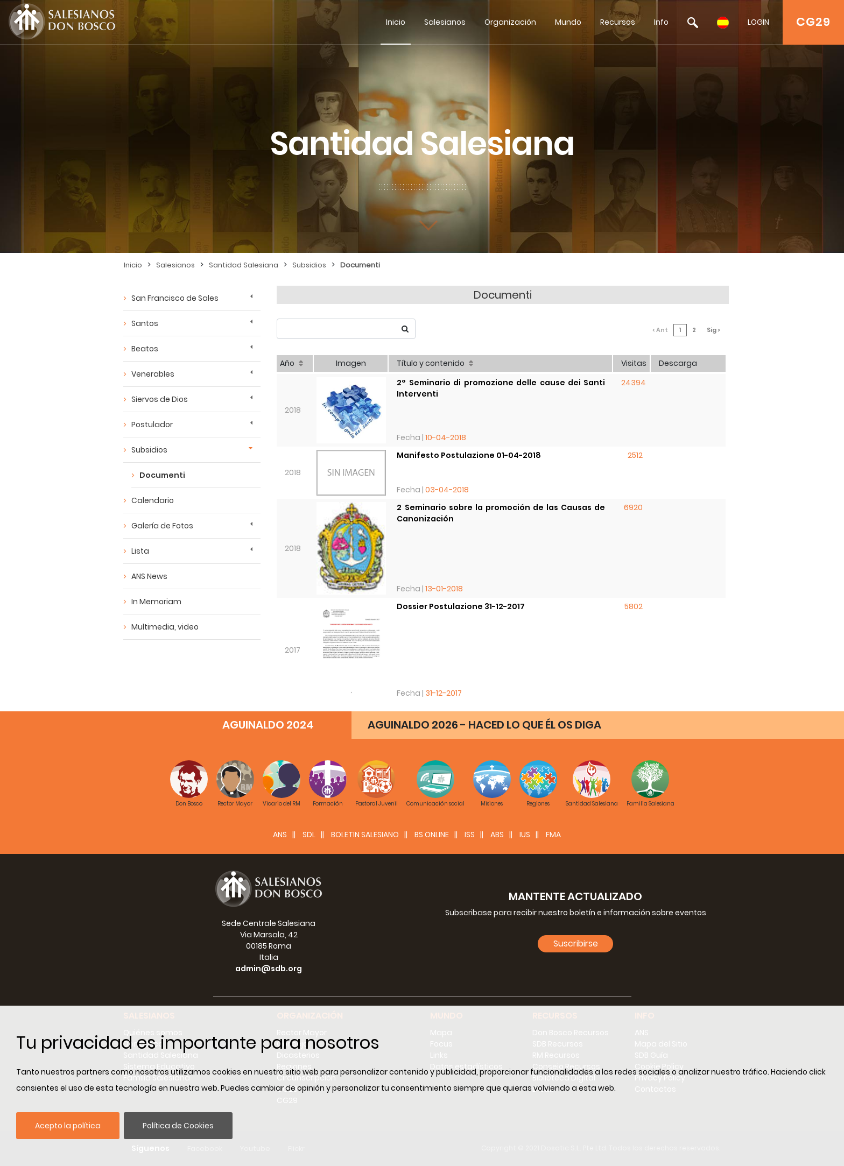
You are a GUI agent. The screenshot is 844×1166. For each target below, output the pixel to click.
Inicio (395, 22)
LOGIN (758, 22)
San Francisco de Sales (175, 298)
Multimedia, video (165, 626)
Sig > (713, 330)
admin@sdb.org (268, 968)
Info (661, 22)
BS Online (431, 834)
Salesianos (445, 22)
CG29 (813, 21)
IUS (524, 834)
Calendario (152, 500)
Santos (144, 323)
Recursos (617, 22)
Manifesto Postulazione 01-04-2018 (469, 455)
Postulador (152, 424)
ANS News (149, 576)
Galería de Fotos (162, 525)
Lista (140, 551)
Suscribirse (575, 943)
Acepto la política (68, 1125)
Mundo (568, 22)
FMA (553, 834)
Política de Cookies (178, 1125)
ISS (470, 834)
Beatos (144, 348)
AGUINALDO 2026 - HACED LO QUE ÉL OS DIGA (484, 724)
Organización (510, 22)
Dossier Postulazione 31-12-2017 (461, 606)
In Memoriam (156, 601)
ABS (497, 834)
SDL (309, 834)
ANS (280, 834)
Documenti (360, 265)
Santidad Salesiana (243, 265)
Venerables (152, 374)
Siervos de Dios (159, 399)
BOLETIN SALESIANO (365, 834)
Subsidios (309, 265)
